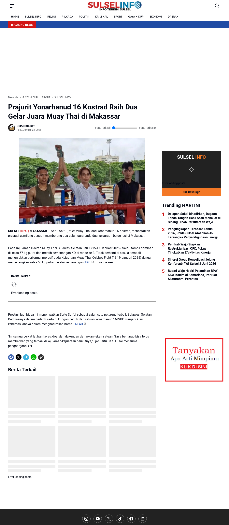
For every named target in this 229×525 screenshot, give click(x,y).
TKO (87, 312)
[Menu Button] (12, 6)
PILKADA (67, 16)
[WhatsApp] (33, 456)
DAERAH (173, 16)
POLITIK (84, 16)
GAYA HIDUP (136, 16)
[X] (18, 456)
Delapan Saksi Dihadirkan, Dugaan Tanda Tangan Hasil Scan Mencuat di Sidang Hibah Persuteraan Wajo (194, 218)
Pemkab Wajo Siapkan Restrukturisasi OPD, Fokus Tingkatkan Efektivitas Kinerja (189, 248)
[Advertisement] (114, 62)
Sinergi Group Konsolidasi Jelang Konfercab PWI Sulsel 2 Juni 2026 (192, 262)
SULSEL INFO (33, 16)
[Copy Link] (41, 456)
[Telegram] (26, 456)
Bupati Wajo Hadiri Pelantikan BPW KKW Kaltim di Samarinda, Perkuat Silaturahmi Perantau (193, 275)
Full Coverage (191, 192)
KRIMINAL (101, 16)
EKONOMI (156, 16)
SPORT (118, 16)
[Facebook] (11, 456)
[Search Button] (217, 6)
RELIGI (51, 16)
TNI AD (78, 373)
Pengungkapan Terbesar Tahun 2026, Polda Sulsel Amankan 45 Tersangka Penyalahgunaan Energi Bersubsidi (193, 233)
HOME (15, 16)
